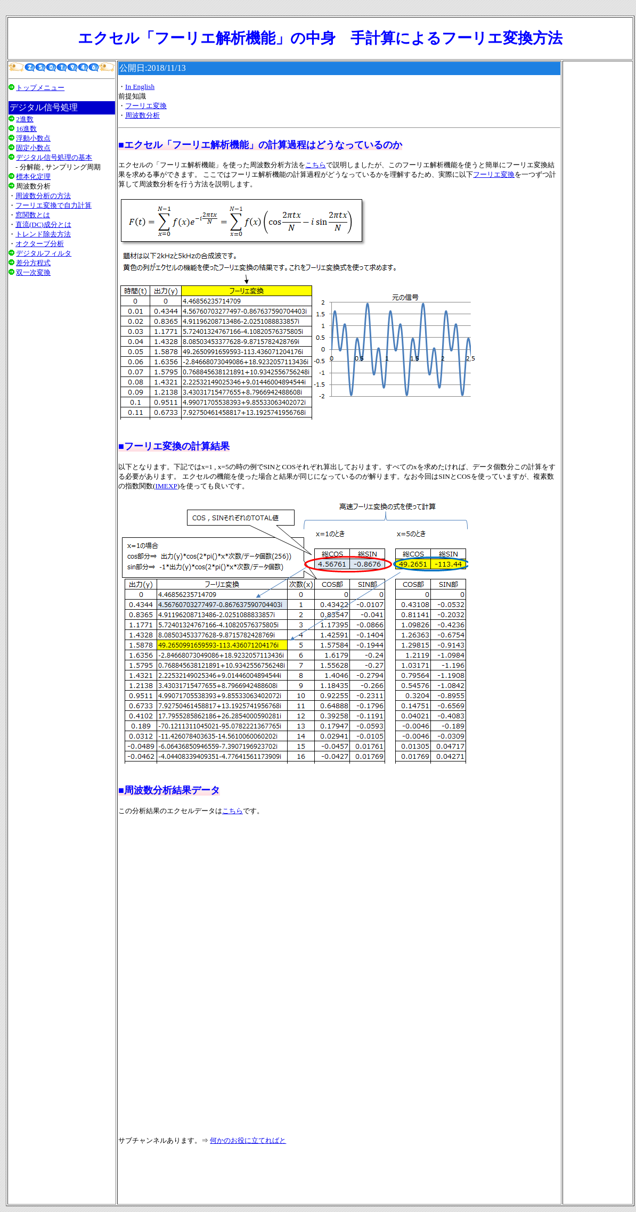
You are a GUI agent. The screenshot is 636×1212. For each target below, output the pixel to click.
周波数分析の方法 (43, 196)
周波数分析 (142, 115)
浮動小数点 (33, 138)
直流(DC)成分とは (43, 224)
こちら (315, 165)
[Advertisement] (62, 419)
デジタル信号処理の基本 (54, 157)
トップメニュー (40, 88)
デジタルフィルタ (43, 253)
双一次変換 (33, 272)
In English (139, 87)
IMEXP (166, 486)
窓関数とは (32, 215)
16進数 (26, 129)
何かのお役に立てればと (248, 1140)
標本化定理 (33, 177)
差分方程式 (33, 263)
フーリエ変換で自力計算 (53, 205)
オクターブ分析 (39, 244)
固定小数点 (33, 148)
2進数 (25, 119)
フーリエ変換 (146, 106)
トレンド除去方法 (43, 234)
